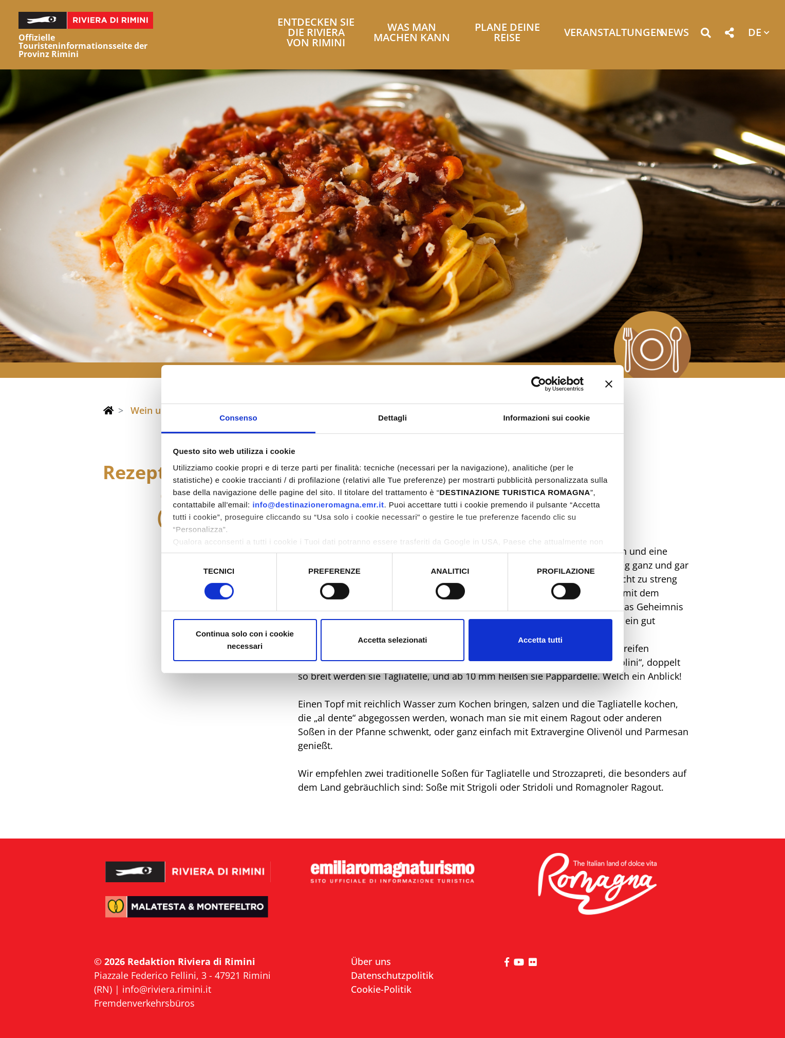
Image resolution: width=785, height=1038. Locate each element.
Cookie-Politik (381, 989)
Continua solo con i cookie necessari (245, 639)
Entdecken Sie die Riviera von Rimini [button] (315, 33)
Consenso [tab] (238, 417)
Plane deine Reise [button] (507, 33)
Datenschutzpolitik (392, 975)
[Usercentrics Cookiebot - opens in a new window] (539, 384)
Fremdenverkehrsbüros (144, 1003)
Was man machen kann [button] (411, 33)
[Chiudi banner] (608, 384)
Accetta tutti (540, 639)
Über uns (371, 961)
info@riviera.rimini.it (166, 989)
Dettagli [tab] (392, 417)
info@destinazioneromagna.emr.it (318, 504)
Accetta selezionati (392, 639)
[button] (705, 35)
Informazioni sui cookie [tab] (546, 417)
